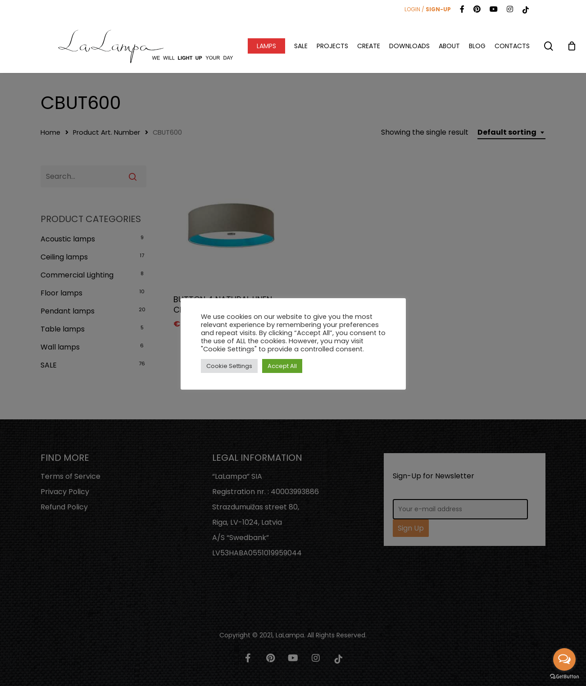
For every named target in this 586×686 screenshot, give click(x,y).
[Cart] (572, 46)
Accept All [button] (282, 366)
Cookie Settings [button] (229, 366)
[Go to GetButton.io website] (564, 677)
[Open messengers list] (564, 659)
